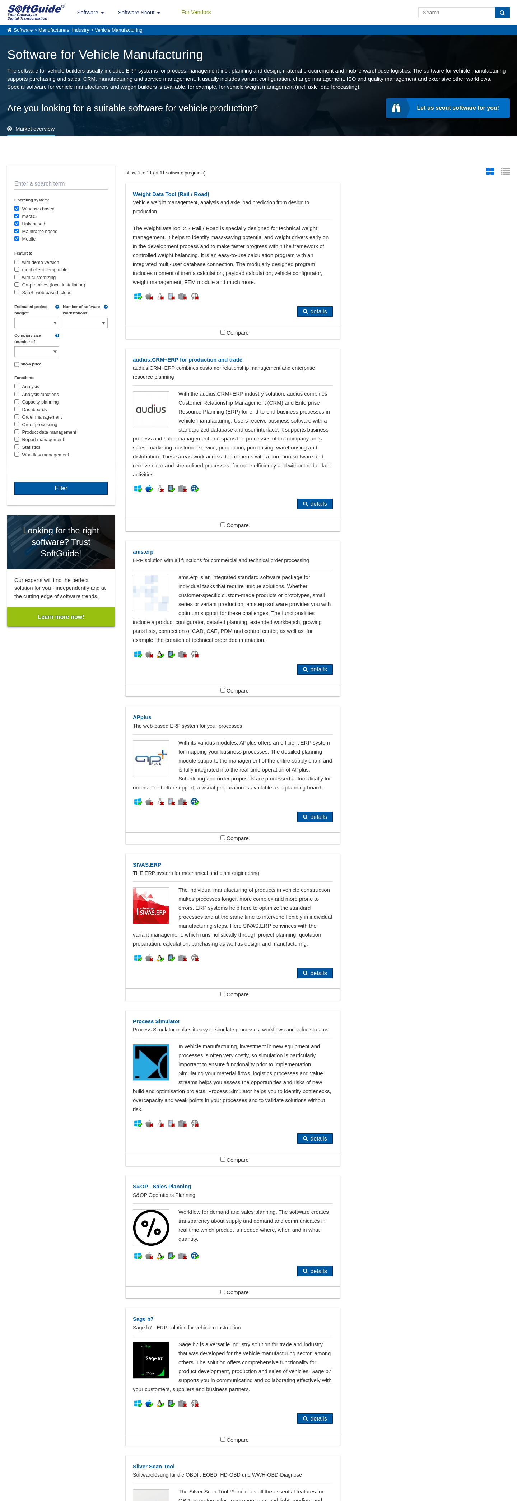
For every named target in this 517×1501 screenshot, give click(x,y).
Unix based (33, 224)
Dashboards (34, 409)
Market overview (35, 129)
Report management (43, 439)
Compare (221, 368)
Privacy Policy (289, 1494)
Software (87, 12)
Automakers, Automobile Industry (57, 1360)
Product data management (49, 432)
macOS (30, 216)
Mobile (29, 239)
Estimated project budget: (30, 309)
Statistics (31, 447)
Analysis (30, 386)
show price (31, 364)
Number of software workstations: (81, 309)
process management (193, 70)
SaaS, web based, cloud (47, 292)
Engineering (196, 1360)
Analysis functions (40, 394)
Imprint (13, 1464)
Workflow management (45, 454)
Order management (42, 417)
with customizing (39, 277)
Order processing (39, 424)
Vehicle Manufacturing (119, 30)
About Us (16, 1456)
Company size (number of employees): (27, 339)
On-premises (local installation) (53, 285)
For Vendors (196, 12)
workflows (478, 79)
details (291, 347)
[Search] (502, 12)
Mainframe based (40, 231)
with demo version (40, 262)
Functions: (24, 378)
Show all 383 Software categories (258, 1389)
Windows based (38, 208)
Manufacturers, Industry (63, 30)
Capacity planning (40, 402)
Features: (23, 253)
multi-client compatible (45, 269)
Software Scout (136, 12)
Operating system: (31, 200)
